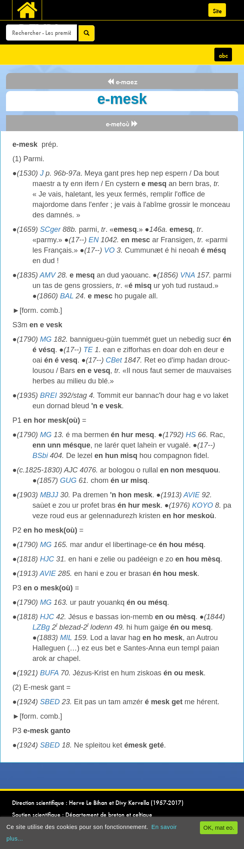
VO (109, 250)
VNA (187, 275)
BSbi (40, 456)
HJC (47, 559)
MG (46, 339)
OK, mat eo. (219, 828)
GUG (68, 480)
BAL (67, 296)
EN (94, 240)
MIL (66, 638)
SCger (50, 229)
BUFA (49, 673)
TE (88, 350)
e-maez (122, 81)
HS (191, 435)
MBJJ (49, 495)
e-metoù (122, 124)
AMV (47, 275)
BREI (48, 395)
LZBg (41, 627)
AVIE (192, 495)
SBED (50, 702)
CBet (114, 360)
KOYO (202, 505)
